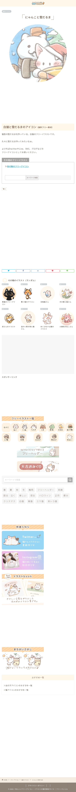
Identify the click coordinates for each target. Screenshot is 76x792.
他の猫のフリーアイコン (18, 166)
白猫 (21, 501)
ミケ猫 (40, 501)
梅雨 (31, 489)
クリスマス (9, 501)
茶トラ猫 (52, 501)
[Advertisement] (39, 101)
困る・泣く (9, 495)
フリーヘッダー (46, 489)
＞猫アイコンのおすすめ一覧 (16, 690)
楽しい (22, 495)
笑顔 (60, 489)
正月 (57, 495)
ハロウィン (45, 495)
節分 (66, 495)
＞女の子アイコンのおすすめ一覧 (18, 685)
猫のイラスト (6, 11)
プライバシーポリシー (36, 785)
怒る (32, 495)
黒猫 (30, 501)
